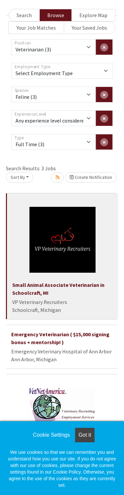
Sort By (18, 177)
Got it (84, 435)
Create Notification (91, 177)
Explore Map (93, 15)
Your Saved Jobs (89, 27)
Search (24, 15)
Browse (55, 15)
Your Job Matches (36, 27)
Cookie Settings (51, 435)
